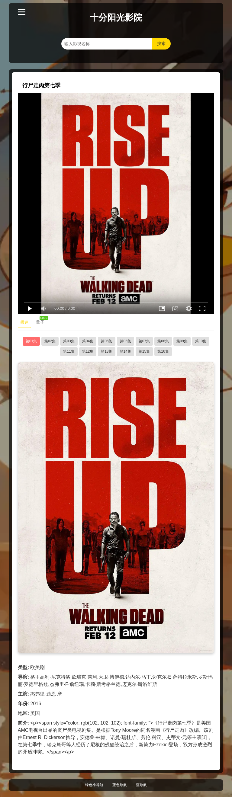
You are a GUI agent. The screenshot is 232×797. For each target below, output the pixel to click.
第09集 (182, 341)
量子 (41, 321)
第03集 (68, 341)
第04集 (87, 341)
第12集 (87, 351)
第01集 (31, 341)
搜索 (161, 43)
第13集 (106, 351)
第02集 (50, 341)
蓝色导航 (119, 785)
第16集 (163, 351)
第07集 (144, 341)
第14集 (125, 351)
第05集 (106, 341)
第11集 (68, 351)
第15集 (144, 351)
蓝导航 (141, 785)
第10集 (200, 341)
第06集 (125, 341)
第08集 (163, 341)
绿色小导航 (94, 785)
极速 (24, 322)
